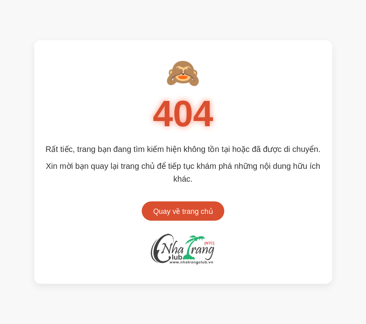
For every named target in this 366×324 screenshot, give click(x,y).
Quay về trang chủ (183, 211)
